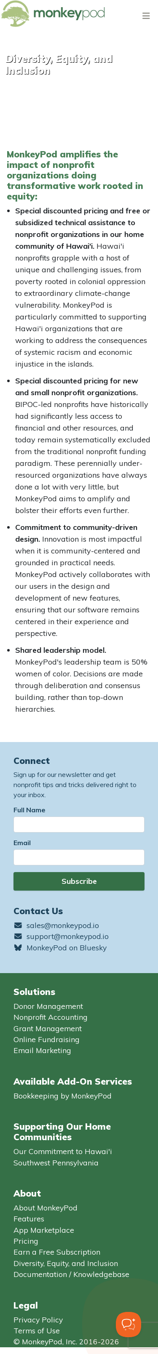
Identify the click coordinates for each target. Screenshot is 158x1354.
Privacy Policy (38, 1319)
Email (22, 842)
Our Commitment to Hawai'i (62, 1151)
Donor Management (48, 1006)
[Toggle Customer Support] (128, 1324)
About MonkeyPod (45, 1207)
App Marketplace (43, 1229)
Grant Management (47, 1028)
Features (28, 1218)
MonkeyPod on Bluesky (60, 947)
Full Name (29, 810)
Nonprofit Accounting (50, 1016)
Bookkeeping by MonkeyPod (62, 1095)
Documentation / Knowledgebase (71, 1274)
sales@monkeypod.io (56, 925)
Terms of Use (36, 1330)
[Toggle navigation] (146, 15)
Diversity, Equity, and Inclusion (65, 1263)
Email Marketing (42, 1050)
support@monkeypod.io (61, 936)
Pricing (25, 1240)
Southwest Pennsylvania (56, 1162)
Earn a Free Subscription (56, 1251)
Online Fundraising (46, 1039)
